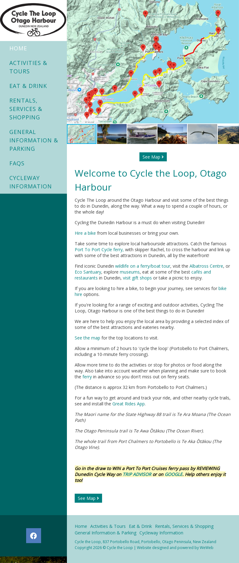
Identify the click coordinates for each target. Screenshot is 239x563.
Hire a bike (85, 233)
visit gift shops (137, 278)
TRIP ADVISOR (137, 474)
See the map (87, 338)
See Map (153, 157)
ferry (87, 377)
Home (18, 48)
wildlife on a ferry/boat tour (142, 266)
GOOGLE (173, 474)
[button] (233, 62)
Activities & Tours (28, 67)
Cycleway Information (30, 182)
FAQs (17, 163)
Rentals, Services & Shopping (25, 109)
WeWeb (206, 547)
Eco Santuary (88, 272)
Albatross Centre (206, 266)
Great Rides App (128, 404)
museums (130, 272)
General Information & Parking (33, 140)
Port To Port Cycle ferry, (100, 249)
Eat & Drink (28, 86)
